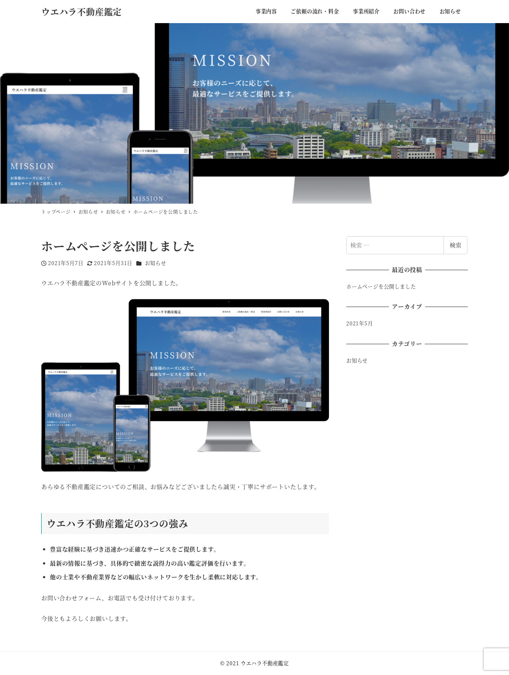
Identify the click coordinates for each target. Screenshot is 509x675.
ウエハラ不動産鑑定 (81, 11)
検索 (455, 245)
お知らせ (155, 263)
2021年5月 (359, 323)
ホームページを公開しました (381, 286)
